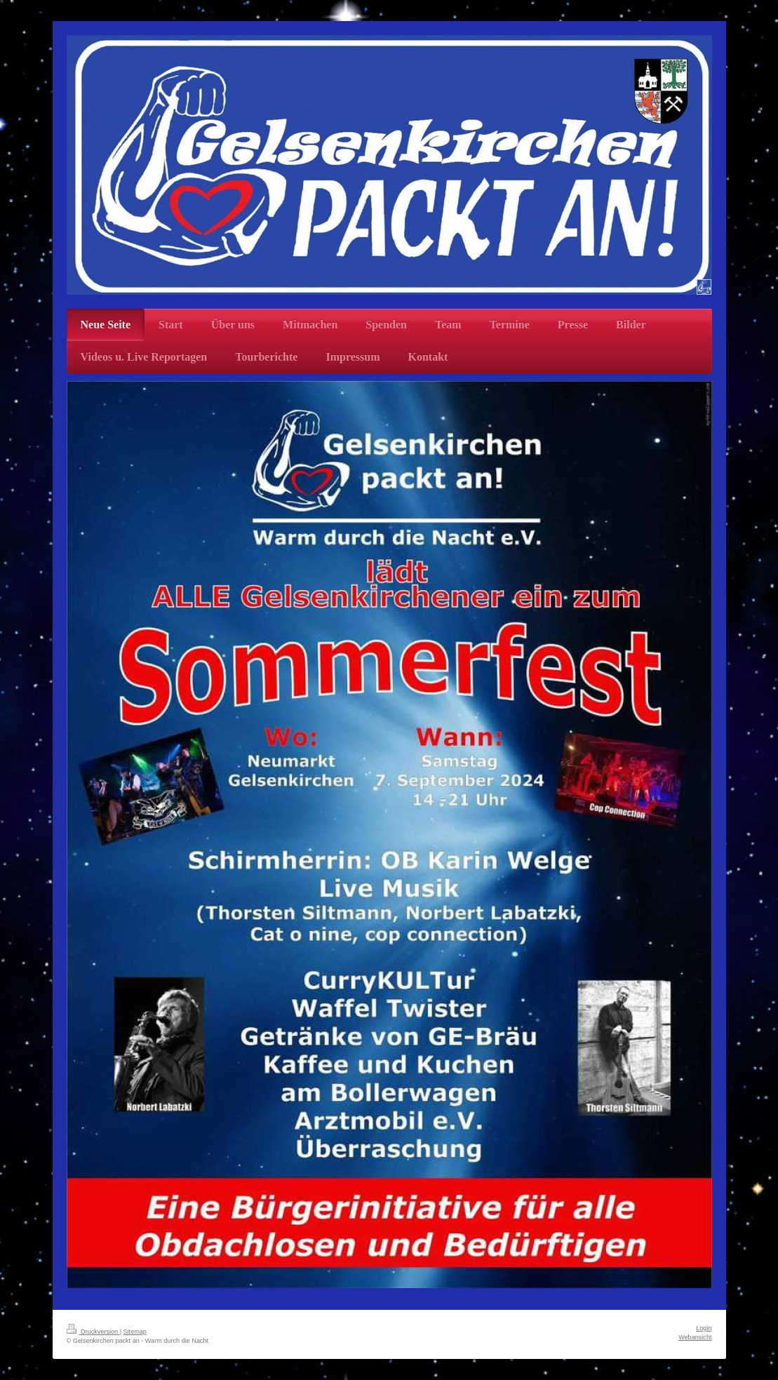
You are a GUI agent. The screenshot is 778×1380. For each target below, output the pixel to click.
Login (703, 1328)
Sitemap (135, 1331)
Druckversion (93, 1331)
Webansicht (694, 1337)
